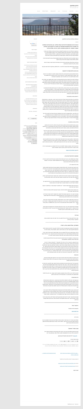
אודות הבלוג (62, 11)
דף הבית (68, 11)
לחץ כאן (66, 335)
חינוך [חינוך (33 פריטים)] (27, 133)
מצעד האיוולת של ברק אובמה (62, 150)
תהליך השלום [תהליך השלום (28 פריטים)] (21, 140)
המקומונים (64, 345)
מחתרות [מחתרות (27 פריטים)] (19, 134)
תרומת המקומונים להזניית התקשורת (40, 353)
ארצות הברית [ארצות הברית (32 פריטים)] (16, 130)
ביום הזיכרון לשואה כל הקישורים (22, 104)
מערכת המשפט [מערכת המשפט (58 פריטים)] (17, 135)
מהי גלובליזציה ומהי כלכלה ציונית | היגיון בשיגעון (57, 363)
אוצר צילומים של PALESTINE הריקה (22, 73)
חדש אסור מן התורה (51, 345)
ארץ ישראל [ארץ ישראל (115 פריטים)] (21, 130)
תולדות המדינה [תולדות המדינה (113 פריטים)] (23, 141)
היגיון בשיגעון (65, 5)
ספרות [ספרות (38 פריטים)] (27, 136)
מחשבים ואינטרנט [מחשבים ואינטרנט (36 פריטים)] (23, 134)
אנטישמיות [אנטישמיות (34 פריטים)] (15, 128)
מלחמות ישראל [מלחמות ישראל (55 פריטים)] (24, 135)
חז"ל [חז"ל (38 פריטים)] (15, 132)
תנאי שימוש (67, 404)
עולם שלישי (45, 345)
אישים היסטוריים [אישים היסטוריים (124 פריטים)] (23, 127)
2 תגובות (68, 41)
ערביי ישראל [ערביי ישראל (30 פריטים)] (17, 136)
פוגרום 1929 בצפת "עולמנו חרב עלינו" (22, 90)
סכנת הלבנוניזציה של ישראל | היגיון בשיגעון (58, 366)
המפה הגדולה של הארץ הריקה (23, 77)
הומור (47, 344)
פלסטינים (42, 344)
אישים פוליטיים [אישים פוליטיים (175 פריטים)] (23, 128)
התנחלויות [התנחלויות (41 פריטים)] (24, 132)
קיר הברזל (38, 345)
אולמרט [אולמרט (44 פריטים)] (16, 125)
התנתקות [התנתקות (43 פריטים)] (20, 132)
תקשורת (39, 344)
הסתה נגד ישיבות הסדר (58, 345)
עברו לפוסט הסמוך (66, 311)
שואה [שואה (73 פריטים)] (24, 139)
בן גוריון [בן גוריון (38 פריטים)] (26, 131)
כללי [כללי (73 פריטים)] (15, 133)
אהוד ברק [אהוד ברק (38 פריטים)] (20, 125)
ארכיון (50, 11)
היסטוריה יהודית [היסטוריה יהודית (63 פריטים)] (19, 131)
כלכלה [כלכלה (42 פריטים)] (17, 133)
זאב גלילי (64, 344)
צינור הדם (41, 345)
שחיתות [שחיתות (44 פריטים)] (21, 139)
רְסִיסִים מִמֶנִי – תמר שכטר (24, 111)
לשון (45, 344)
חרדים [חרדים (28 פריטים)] (25, 133)
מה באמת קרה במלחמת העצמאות (22, 91)
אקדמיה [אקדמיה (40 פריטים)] (26, 130)
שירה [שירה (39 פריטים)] (18, 139)
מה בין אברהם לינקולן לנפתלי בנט (22, 87)
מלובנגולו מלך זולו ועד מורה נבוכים (22, 56)
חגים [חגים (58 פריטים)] (17, 132)
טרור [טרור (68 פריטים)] (23, 133)
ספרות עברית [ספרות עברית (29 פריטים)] (24, 136)
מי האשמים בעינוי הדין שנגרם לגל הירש (21, 88)
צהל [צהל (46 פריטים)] (16, 137)
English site (44, 11)
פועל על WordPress (62, 404)
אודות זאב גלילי (55, 11)
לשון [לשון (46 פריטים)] (27, 134)
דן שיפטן (68, 345)
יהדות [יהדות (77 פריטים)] (20, 133)
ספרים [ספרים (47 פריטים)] (20, 136)
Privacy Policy (36, 11)
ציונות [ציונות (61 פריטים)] (26, 139)
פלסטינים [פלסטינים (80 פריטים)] (20, 137)
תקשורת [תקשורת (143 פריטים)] (25, 143)
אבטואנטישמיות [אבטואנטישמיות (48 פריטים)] (25, 125)
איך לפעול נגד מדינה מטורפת (23, 52)
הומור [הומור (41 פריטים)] (24, 131)
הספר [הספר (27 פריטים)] (27, 132)
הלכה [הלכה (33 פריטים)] (14, 131)
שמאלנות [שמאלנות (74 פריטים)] (25, 140)
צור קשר (29, 11)
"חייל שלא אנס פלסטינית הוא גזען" (22, 67)
